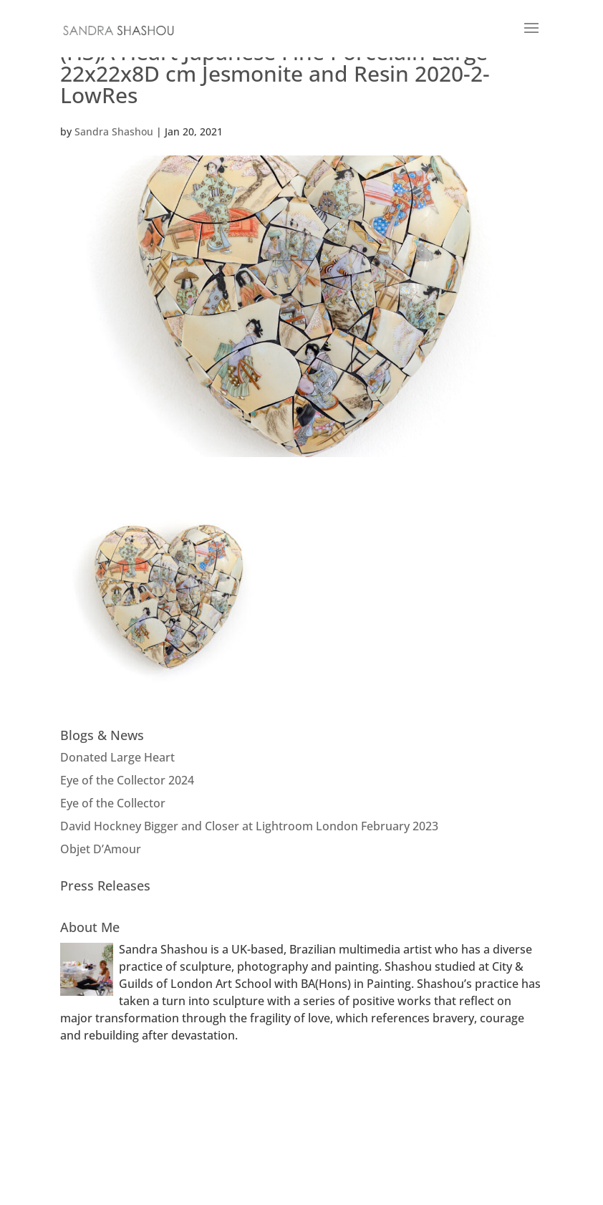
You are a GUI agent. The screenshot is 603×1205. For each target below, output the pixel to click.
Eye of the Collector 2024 (127, 780)
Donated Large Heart (117, 757)
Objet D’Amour (100, 849)
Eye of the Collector (112, 803)
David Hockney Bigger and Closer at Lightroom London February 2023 (249, 826)
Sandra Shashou (113, 131)
